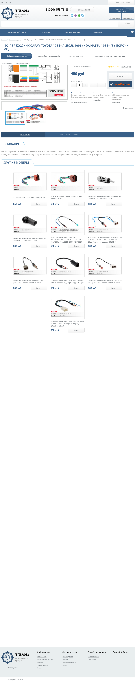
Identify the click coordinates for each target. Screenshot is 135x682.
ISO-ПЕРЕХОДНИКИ (117, 56)
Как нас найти (41, 657)
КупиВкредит (120, 84)
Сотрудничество (42, 665)
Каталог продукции (15, 40)
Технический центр (17, 33)
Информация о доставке (45, 659)
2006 (81, 56)
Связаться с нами (93, 657)
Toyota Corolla (54, 56)
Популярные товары (69, 662)
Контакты (98, 33)
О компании (45, 33)
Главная (4, 40)
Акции (65, 665)
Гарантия (40, 662)
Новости (40, 668)
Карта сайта (92, 659)
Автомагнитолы (72, 33)
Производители (68, 657)
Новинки (65, 659)
